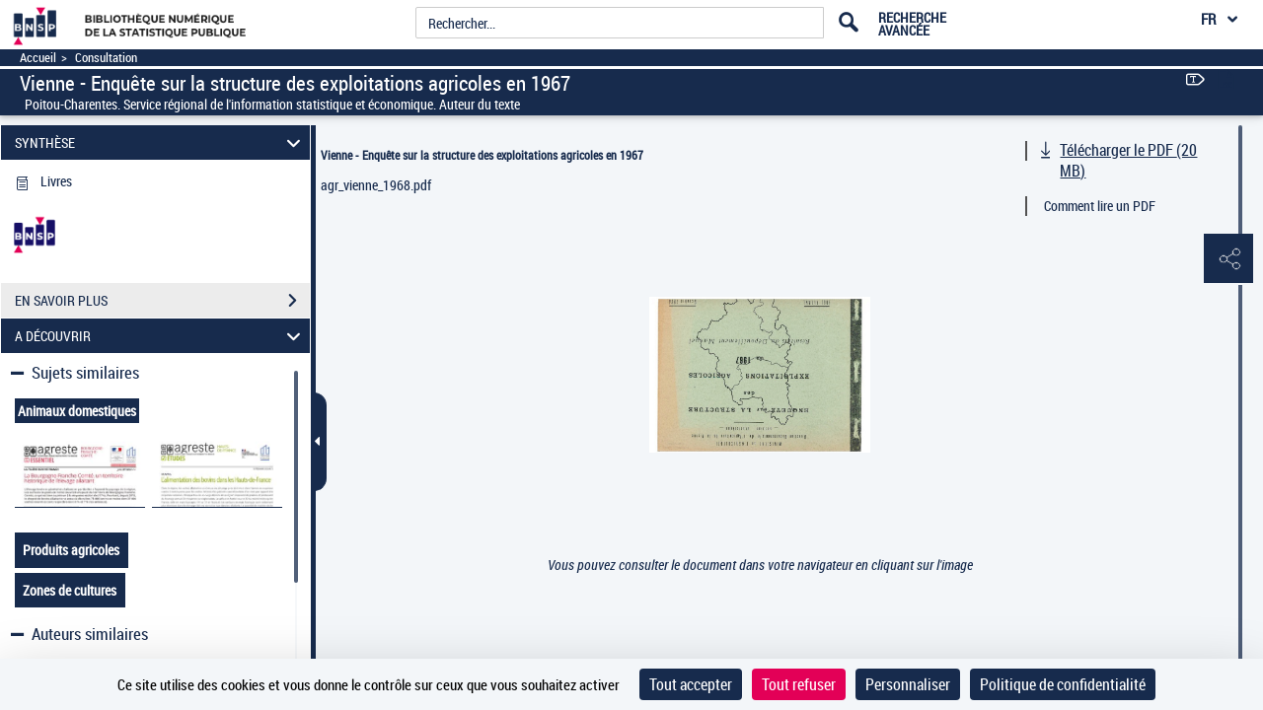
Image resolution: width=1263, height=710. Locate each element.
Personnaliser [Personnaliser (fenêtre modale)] (907, 684)
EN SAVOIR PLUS (162, 301)
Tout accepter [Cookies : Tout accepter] (690, 684)
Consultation (106, 57)
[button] (1228, 259)
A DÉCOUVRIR (161, 336)
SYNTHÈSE (161, 142)
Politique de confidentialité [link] (1063, 684)
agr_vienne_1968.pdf (376, 185)
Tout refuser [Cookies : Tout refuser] (799, 684)
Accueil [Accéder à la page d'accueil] (38, 57)
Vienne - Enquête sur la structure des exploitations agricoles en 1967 (482, 155)
